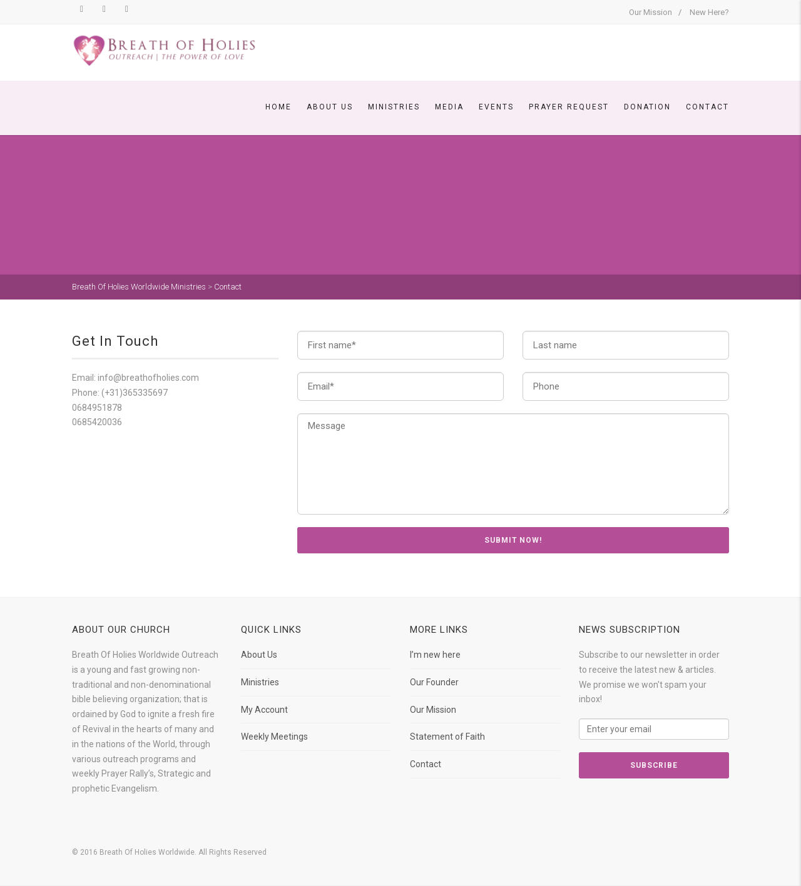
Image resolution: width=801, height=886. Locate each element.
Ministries (394, 107)
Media (449, 107)
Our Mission (650, 12)
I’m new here (435, 655)
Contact (707, 107)
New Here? (709, 12)
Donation (647, 107)
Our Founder (434, 682)
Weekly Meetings (274, 737)
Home (278, 107)
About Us (330, 107)
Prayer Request (569, 107)
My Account (264, 710)
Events (496, 107)
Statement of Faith (447, 737)
